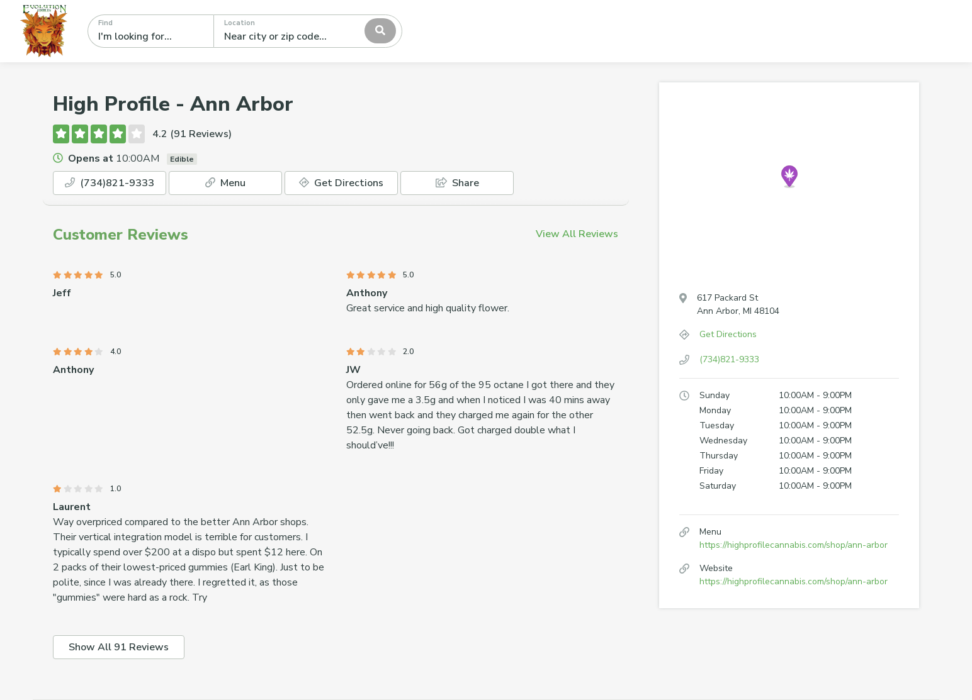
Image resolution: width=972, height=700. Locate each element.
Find (105, 23)
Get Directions (341, 183)
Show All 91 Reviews (119, 647)
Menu (225, 183)
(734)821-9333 (109, 183)
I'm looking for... (135, 36)
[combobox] (308, 31)
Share (457, 183)
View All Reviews (577, 234)
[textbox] (280, 31)
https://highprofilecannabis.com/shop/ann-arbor (793, 545)
